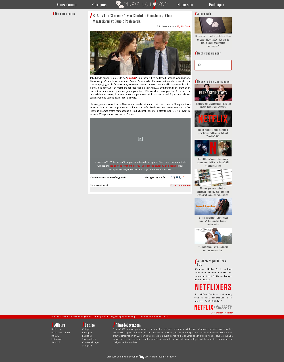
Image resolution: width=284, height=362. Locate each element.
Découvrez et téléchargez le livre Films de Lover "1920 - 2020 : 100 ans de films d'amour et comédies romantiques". (213, 41)
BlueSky (55, 336)
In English (87, 345)
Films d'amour (67, 4)
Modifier (229, 313)
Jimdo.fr (88, 316)
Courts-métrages (90, 342)
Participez (216, 4)
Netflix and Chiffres (60, 332)
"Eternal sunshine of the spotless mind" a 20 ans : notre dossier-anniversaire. (213, 221)
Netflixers (56, 329)
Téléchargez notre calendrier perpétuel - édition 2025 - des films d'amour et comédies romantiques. (213, 192)
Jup (153, 316)
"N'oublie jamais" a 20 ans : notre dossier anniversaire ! (213, 248)
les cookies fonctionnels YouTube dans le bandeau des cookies (144, 165)
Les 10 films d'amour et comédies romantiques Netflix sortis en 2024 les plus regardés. (213, 162)
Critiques (86, 329)
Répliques (87, 336)
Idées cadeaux (89, 339)
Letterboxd (56, 339)
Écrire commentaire (180, 185)
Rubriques (99, 4)
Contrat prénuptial (101, 316)
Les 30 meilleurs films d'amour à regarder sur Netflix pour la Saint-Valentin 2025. (213, 133)
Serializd (55, 342)
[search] (212, 65)
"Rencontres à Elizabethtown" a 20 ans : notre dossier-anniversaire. (213, 105)
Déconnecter (217, 313)
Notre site (185, 4)
